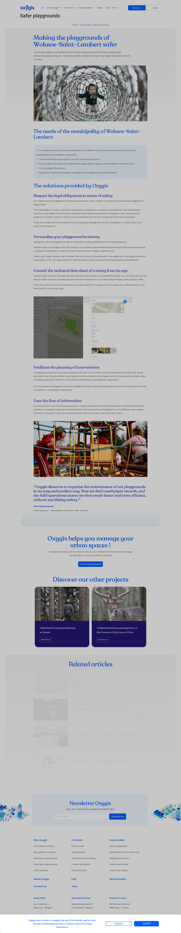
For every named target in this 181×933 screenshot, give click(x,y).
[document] (90, 466)
